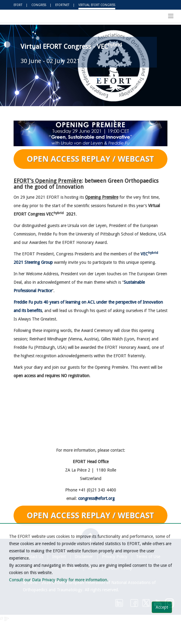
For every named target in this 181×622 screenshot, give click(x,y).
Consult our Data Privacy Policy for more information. (58, 579)
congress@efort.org (96, 498)
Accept (162, 607)
